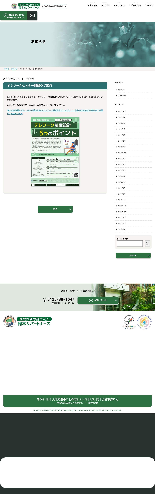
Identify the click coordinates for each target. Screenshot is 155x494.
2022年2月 (121, 194)
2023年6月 (121, 135)
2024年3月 (121, 117)
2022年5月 (121, 182)
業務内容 (105, 4)
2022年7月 (121, 170)
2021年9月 (121, 217)
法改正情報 (122, 96)
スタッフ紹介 (119, 4)
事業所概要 (93, 4)
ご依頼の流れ (135, 4)
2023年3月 (121, 147)
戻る (55, 209)
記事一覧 (133, 255)
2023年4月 (121, 141)
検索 (147, 243)
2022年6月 (121, 176)
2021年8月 (121, 223)
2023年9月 (121, 123)
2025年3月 (121, 111)
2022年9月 (121, 158)
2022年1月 (121, 200)
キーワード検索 (122, 239)
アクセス (149, 4)
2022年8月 (121, 164)
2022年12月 (122, 153)
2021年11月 (122, 206)
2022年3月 (121, 188)
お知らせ (121, 90)
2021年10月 (122, 212)
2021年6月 (121, 229)
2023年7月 (121, 129)
